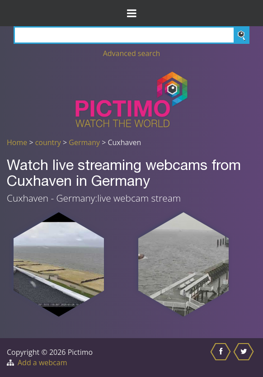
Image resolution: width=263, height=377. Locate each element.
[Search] (131, 35)
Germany (84, 142)
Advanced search (131, 53)
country (48, 142)
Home (17, 142)
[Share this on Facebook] (221, 357)
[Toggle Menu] (131, 13)
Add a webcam (42, 363)
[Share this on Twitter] (244, 357)
